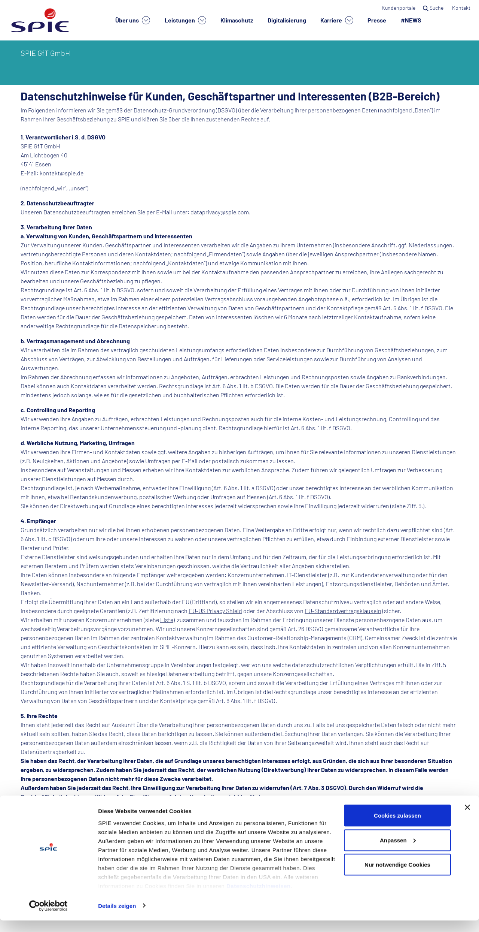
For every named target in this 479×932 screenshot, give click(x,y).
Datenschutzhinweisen (258, 897)
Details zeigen (117, 917)
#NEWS (411, 20)
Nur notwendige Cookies (397, 876)
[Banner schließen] (467, 818)
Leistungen (185, 20)
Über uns (132, 20)
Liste (166, 619)
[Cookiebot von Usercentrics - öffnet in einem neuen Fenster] (48, 917)
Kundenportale (398, 7)
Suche (434, 7)
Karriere (336, 20)
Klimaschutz (236, 20)
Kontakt (462, 7)
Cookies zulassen (397, 827)
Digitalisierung (287, 20)
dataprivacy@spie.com (219, 211)
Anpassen (398, 851)
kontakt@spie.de (61, 173)
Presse (376, 20)
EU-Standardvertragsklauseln (343, 610)
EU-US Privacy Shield (215, 610)
